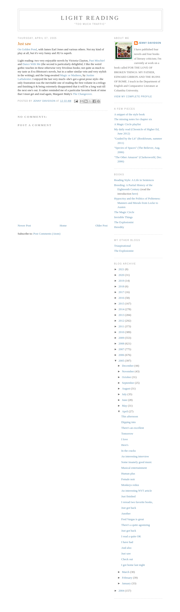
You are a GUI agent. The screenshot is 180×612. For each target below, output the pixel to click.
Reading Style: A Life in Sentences (134, 180)
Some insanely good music (136, 462)
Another (126, 513)
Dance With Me (32, 64)
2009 (122, 337)
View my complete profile (133, 96)
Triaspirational (122, 245)
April (125, 411)
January (127, 583)
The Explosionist (124, 222)
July (124, 394)
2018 (122, 286)
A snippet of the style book (129, 114)
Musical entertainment (134, 467)
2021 (122, 269)
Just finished (128, 496)
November (128, 371)
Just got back (128, 507)
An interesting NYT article (136, 490)
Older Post (101, 225)
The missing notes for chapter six (133, 119)
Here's (124, 445)
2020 (122, 275)
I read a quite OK (131, 536)
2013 (122, 315)
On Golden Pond (27, 49)
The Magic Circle (124, 212)
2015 (122, 303)
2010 (122, 332)
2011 (122, 326)
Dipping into (128, 422)
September (128, 382)
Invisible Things (123, 217)
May (125, 405)
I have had (127, 542)
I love (124, 439)
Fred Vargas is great (132, 519)
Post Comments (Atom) (47, 233)
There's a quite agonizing (135, 525)
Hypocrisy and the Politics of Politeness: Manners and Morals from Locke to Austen (137, 203)
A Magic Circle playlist (127, 124)
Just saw (126, 553)
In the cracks (128, 450)
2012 (122, 320)
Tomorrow (127, 433)
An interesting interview (135, 456)
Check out (127, 559)
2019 (122, 280)
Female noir (128, 479)
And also (126, 547)
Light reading (90, 18)
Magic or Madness (70, 75)
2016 (122, 297)
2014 (122, 309)
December (128, 365)
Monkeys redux (130, 485)
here (134, 193)
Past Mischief (97, 60)
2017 (122, 292)
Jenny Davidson (150, 43)
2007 (122, 349)
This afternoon (129, 416)
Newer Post (24, 225)
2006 (122, 355)
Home (63, 225)
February (127, 577)
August (126, 388)
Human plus (128, 473)
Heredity (119, 227)
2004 (122, 590)
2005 (122, 360)
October (127, 377)
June (125, 400)
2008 (122, 343)
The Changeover (82, 94)
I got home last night (133, 565)
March (126, 572)
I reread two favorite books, (137, 502)
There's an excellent (132, 427)
